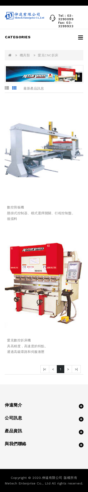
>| (76, 369)
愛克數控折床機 (19, 340)
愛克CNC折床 (48, 55)
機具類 (25, 55)
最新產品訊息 (33, 88)
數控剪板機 (15, 207)
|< (44, 369)
